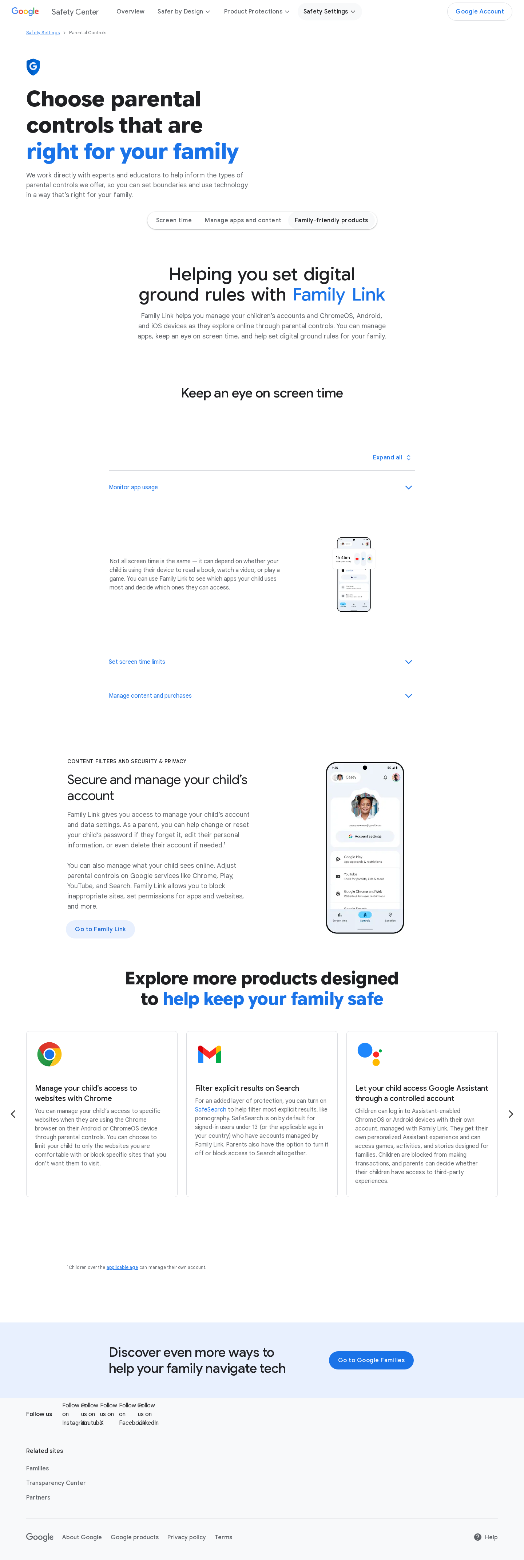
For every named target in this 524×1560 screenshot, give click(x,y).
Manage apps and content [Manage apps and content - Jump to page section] (243, 220)
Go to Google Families (371, 1360)
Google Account (480, 11)
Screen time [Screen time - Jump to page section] (174, 220)
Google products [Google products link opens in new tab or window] (135, 1537)
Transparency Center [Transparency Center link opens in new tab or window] (56, 1483)
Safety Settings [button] (329, 11)
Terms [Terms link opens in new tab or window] (223, 1537)
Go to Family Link (100, 929)
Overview (130, 11)
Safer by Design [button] (184, 11)
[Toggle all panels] (391, 457)
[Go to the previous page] (13, 1114)
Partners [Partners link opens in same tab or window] (38, 1497)
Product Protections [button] (257, 11)
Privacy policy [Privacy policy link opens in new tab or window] (186, 1537)
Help (485, 1537)
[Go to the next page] (511, 1114)
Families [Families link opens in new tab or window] (37, 1468)
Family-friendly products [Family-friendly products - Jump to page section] (331, 220)
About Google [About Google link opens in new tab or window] (82, 1537)
